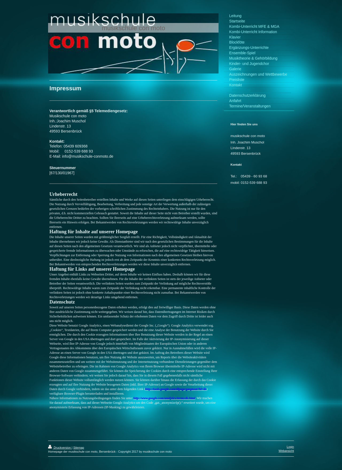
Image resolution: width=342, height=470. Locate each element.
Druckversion (60, 447)
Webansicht (286, 450)
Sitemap (78, 447)
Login (290, 446)
